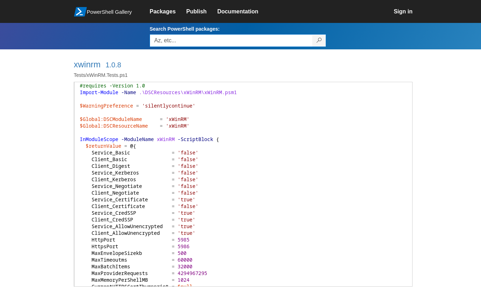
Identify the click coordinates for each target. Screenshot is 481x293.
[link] (168, 11)
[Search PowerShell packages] (319, 40)
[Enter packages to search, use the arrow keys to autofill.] (231, 40)
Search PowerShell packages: (185, 29)
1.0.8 (113, 65)
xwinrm (87, 64)
